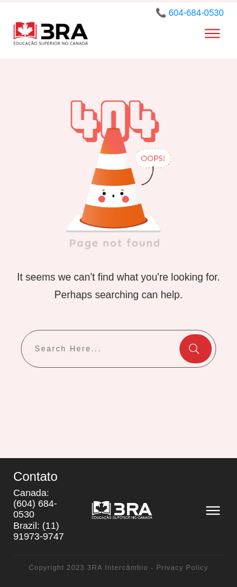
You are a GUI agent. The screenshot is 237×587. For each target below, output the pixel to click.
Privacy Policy (182, 567)
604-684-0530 (196, 13)
